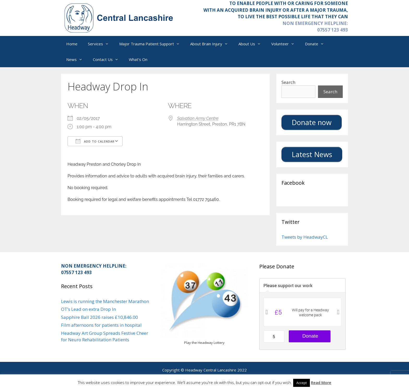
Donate (317, 44)
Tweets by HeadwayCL (304, 237)
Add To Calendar (95, 141)
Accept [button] (301, 382)
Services (101, 44)
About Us (252, 44)
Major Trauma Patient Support (152, 44)
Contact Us (108, 59)
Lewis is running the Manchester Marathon (105, 301)
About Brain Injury (211, 44)
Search (288, 82)
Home (71, 43)
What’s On (138, 59)
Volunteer (285, 44)
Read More (321, 382)
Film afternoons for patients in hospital (101, 325)
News (77, 59)
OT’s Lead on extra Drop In (88, 309)
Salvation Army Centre (197, 118)
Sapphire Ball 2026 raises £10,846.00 (99, 317)
